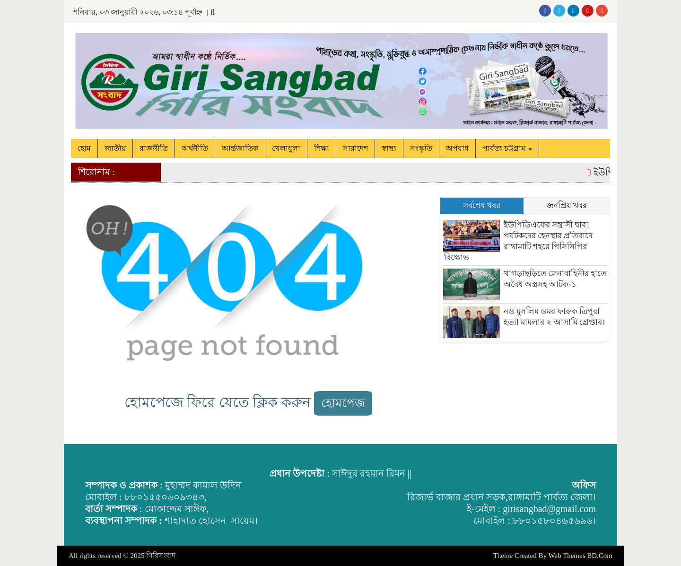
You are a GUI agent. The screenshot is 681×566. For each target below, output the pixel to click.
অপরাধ (457, 148)
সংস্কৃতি (421, 148)
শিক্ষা (321, 148)
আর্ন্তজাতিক (240, 148)
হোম (84, 148)
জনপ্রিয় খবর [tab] (566, 205)
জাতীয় (115, 148)
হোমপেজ (343, 403)
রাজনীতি (154, 148)
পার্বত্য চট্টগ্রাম (507, 148)
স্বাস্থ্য (389, 148)
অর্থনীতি (195, 148)
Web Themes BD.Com (580, 555)
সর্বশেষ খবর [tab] (481, 205)
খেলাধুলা (286, 148)
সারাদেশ (355, 148)
